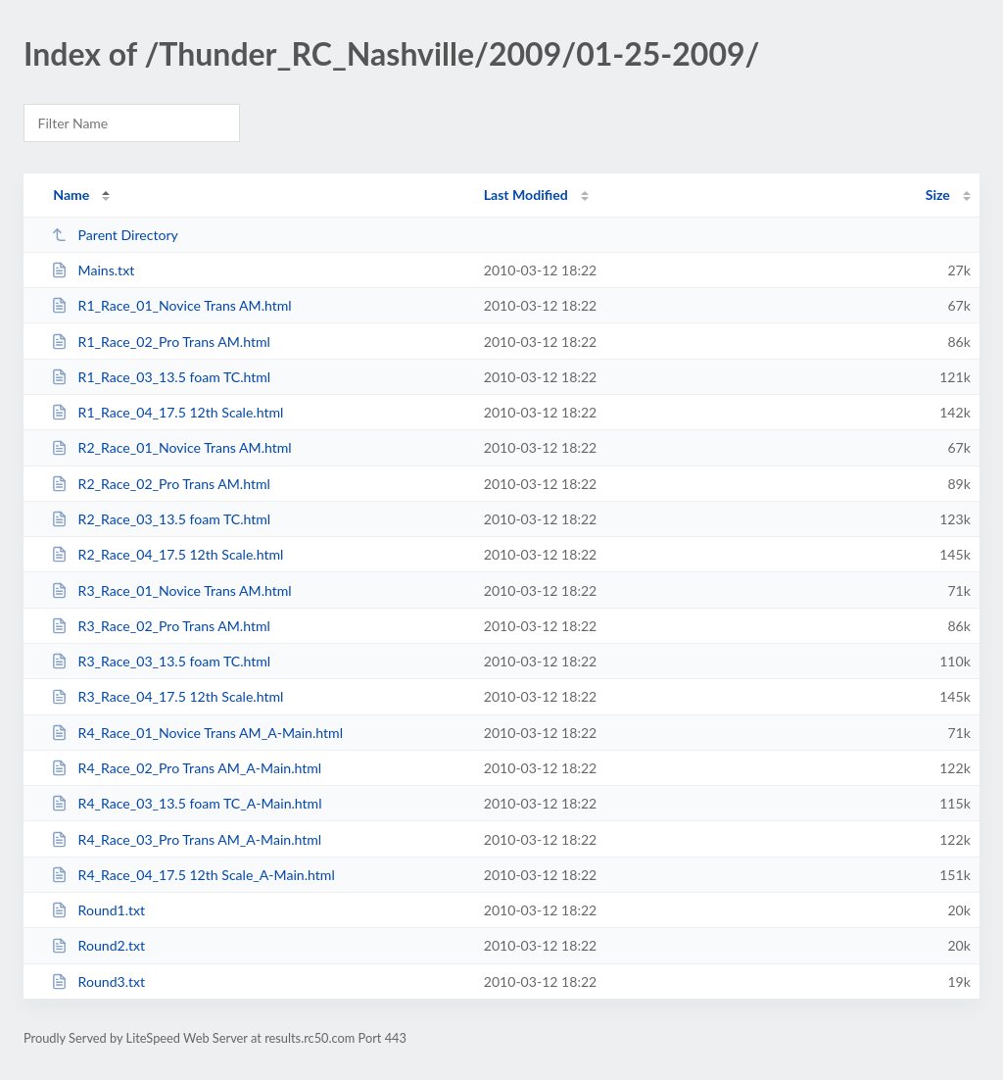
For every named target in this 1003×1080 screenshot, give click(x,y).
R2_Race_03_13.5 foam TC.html (160, 519)
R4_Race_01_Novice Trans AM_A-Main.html (197, 732)
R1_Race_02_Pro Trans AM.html (160, 341)
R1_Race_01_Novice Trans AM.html (171, 305)
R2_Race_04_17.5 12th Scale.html (167, 554)
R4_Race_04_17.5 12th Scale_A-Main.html (193, 874)
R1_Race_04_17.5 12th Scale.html (167, 412)
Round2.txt (98, 945)
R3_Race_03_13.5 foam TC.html (160, 661)
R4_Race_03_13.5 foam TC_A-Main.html (186, 803)
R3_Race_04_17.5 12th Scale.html (167, 696)
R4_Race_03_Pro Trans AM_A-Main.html (186, 839)
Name (71, 194)
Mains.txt (92, 270)
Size (938, 194)
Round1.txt (98, 910)
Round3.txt (98, 981)
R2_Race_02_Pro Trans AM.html (160, 483)
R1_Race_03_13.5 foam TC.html (160, 376)
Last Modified (526, 194)
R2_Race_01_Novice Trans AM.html (171, 447)
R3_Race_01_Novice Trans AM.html (171, 590)
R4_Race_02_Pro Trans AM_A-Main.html (186, 768)
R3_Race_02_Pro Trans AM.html (160, 625)
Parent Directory (114, 234)
